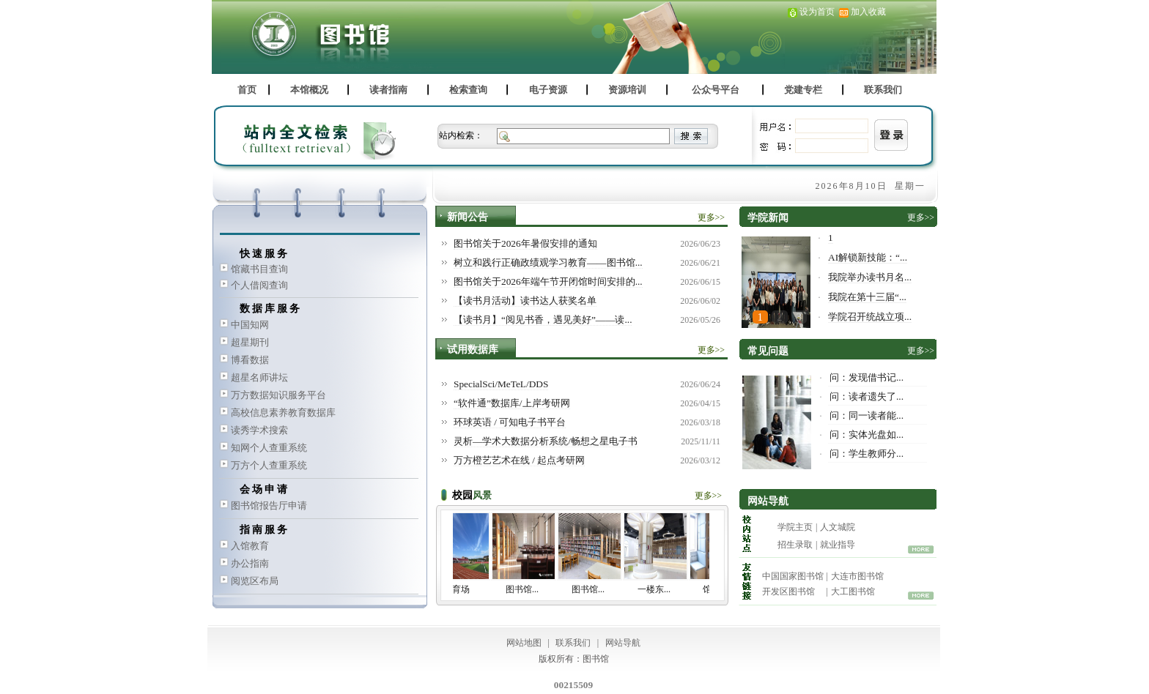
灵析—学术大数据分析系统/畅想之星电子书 (546, 441)
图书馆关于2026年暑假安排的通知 (525, 243)
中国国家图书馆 (793, 576)
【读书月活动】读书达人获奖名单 (525, 300)
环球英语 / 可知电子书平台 (510, 422)
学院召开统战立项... (870, 316)
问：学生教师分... (867, 453)
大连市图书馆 (857, 576)
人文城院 (837, 527)
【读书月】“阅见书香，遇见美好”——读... (543, 319)
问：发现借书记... (867, 377)
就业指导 (837, 545)
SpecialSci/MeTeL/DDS (501, 383)
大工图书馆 (853, 591)
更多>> (711, 217)
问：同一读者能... (867, 415)
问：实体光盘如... (867, 434)
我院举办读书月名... (870, 277)
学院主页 (795, 527)
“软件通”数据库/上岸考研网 (512, 403)
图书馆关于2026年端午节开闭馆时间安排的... (548, 281)
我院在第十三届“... (867, 296)
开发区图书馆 (788, 591)
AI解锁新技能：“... (867, 257)
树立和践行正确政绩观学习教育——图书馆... (548, 262)
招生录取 (795, 545)
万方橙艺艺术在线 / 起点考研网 (519, 460)
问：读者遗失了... (867, 396)
